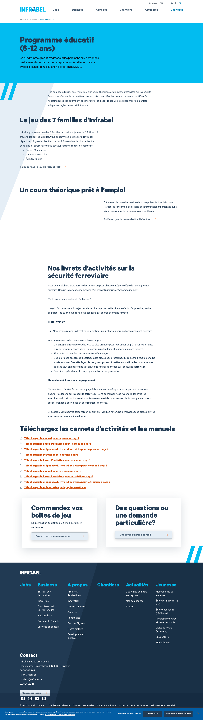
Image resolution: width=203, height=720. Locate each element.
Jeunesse (177, 10)
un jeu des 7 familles (76, 92)
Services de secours (49, 627)
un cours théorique (99, 92)
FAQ (161, 3)
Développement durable (76, 636)
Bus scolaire (162, 637)
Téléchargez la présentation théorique (127, 219)
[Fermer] (198, 713)
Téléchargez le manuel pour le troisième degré (52, 471)
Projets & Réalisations (74, 594)
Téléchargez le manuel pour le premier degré (51, 438)
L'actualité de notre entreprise (136, 594)
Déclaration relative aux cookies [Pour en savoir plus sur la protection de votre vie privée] (60, 715)
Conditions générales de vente (133, 706)
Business (77, 10)
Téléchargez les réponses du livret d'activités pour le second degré (65, 466)
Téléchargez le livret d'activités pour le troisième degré (58, 477)
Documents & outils (48, 621)
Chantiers (126, 10)
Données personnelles (83, 706)
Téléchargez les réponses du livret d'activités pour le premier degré (66, 449)
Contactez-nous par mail (135, 535)
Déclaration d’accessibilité (163, 706)
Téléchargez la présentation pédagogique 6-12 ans (55, 488)
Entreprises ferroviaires (44, 594)
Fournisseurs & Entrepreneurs (46, 608)
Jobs (56, 10)
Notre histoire (75, 629)
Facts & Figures (76, 623)
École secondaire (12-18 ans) (165, 612)
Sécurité (72, 612)
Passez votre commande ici (53, 536)
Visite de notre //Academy (164, 630)
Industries (43, 601)
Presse (130, 607)
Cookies (41, 706)
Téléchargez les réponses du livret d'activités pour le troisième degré (67, 482)
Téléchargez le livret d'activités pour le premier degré (57, 444)
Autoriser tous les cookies (178, 714)
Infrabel (23, 20)
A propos (101, 10)
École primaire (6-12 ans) (167, 603)
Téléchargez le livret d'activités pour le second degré (57, 460)
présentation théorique (160, 202)
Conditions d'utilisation (59, 706)
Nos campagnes (134, 601)
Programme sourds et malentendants (166, 621)
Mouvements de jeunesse (164, 594)
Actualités (151, 10)
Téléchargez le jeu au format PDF (40, 167)
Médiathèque (163, 643)
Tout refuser (152, 714)
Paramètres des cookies (129, 714)
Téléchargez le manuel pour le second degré (51, 455)
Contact (153, 3)
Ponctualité (74, 618)
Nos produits (45, 616)
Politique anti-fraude (106, 706)
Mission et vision (77, 607)
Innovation (73, 601)
